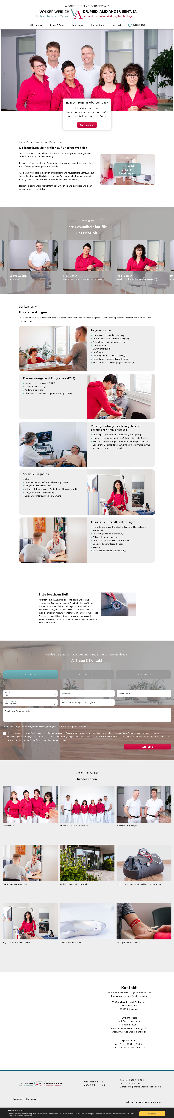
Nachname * (124, 693)
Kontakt (117, 25)
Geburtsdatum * (11, 701)
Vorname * (66, 693)
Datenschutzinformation (23, 1116)
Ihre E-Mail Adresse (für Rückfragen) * (78, 702)
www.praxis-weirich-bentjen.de (131, 1031)
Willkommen (36, 25)
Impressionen (98, 25)
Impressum (18, 1099)
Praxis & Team (57, 25)
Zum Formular (87, 125)
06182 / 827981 (131, 1024)
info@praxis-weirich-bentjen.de (132, 1028)
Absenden (147, 747)
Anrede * (8, 692)
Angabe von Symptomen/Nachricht (20, 711)
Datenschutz (31, 1099)
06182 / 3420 (133, 1021)
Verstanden (152, 1113)
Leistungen (77, 25)
